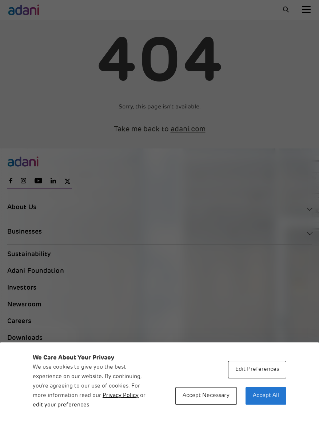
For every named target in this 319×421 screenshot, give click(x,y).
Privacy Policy (121, 395)
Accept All (266, 395)
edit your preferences (61, 405)
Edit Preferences (257, 369)
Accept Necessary (206, 395)
